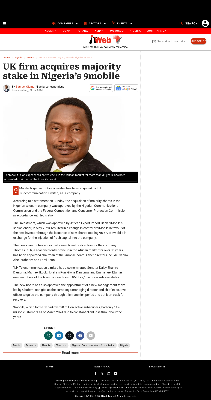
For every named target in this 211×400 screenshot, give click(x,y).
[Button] (156, 31)
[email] (91, 335)
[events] (122, 23)
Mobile (30, 57)
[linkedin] (59, 335)
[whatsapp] (48, 335)
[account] (205, 23)
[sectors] (95, 23)
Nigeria (18, 57)
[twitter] (69, 335)
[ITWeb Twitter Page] (102, 374)
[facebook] (80, 335)
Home (7, 57)
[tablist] (105, 31)
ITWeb (50, 366)
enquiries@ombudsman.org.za (107, 391)
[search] (188, 23)
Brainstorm (157, 366)
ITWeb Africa (101, 366)
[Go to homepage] (105, 43)
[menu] (4, 23)
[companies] (65, 23)
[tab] (50, 31)
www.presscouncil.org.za (169, 387)
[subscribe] (199, 41)
